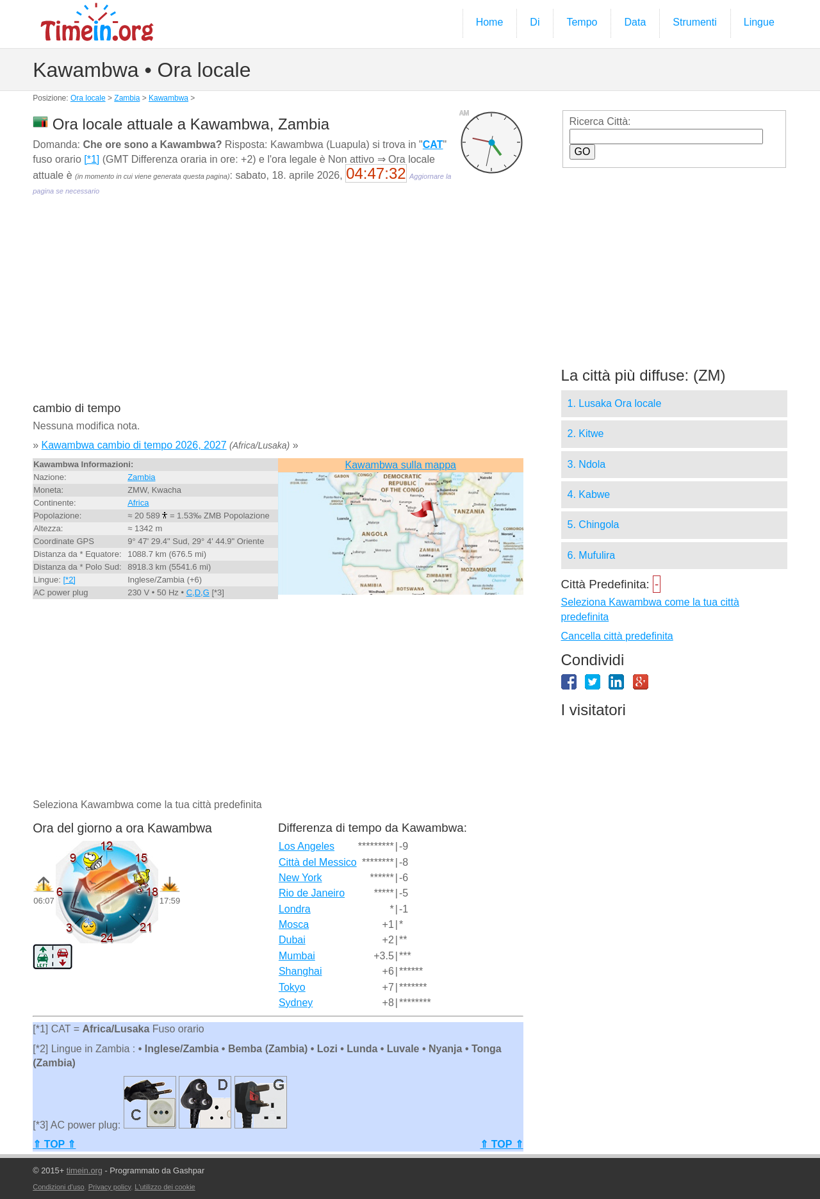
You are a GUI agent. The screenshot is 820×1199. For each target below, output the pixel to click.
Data (635, 22)
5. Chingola (593, 524)
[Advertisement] (278, 307)
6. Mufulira (592, 555)
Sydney (296, 1002)
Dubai (292, 939)
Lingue (759, 22)
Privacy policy (109, 1187)
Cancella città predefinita (617, 636)
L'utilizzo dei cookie (165, 1187)
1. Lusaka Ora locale (615, 403)
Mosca (294, 924)
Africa (138, 503)
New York (300, 877)
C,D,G (197, 592)
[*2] (69, 579)
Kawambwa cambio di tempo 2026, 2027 (134, 445)
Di (534, 22)
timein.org (84, 1170)
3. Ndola (587, 464)
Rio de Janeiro (312, 893)
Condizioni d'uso (58, 1187)
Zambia (127, 98)
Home (490, 22)
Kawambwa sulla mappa (400, 464)
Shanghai (300, 971)
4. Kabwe (589, 494)
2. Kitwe (586, 433)
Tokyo (292, 987)
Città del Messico (318, 862)
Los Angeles (306, 846)
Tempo (581, 22)
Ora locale (88, 98)
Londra (295, 909)
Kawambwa (168, 98)
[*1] (91, 159)
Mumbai (297, 955)
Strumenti (694, 22)
